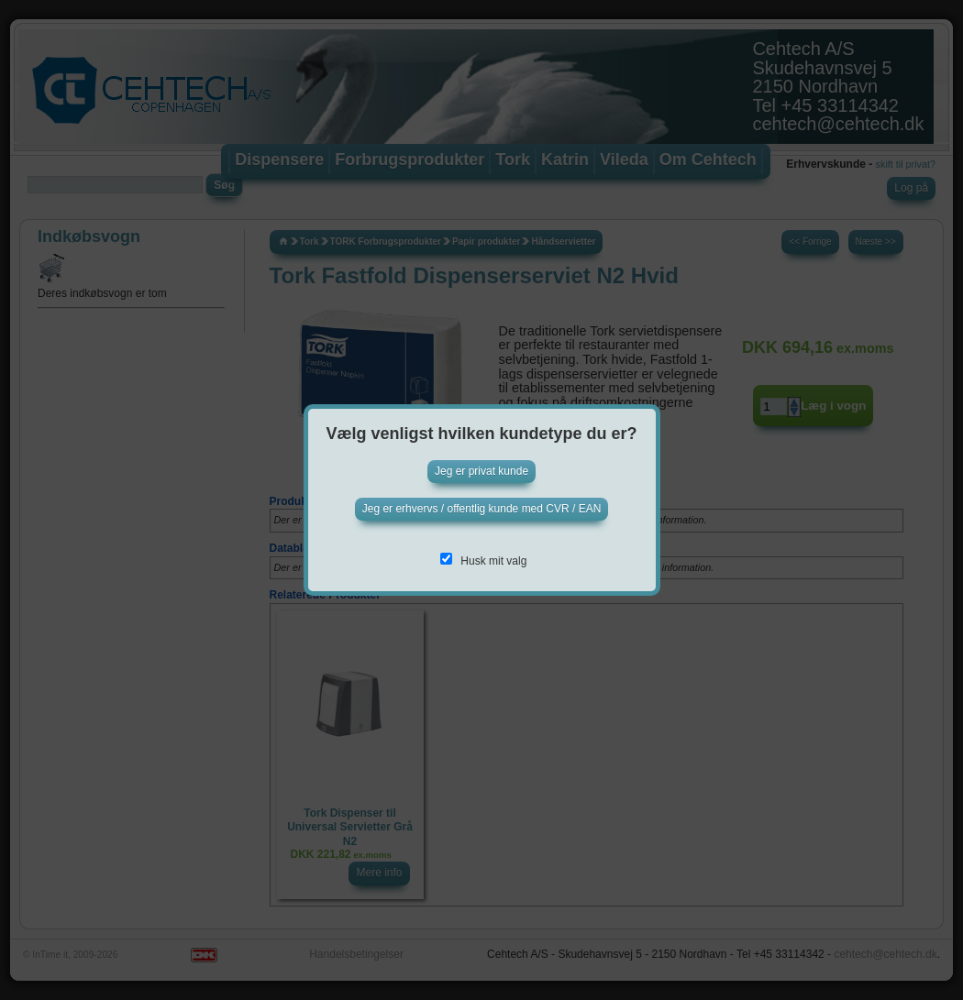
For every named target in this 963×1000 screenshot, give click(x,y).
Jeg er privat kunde (481, 471)
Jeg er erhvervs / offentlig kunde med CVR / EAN (482, 508)
